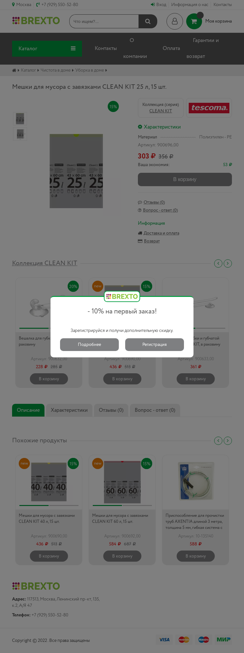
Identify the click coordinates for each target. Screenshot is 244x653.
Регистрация (154, 344)
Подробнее (89, 344)
